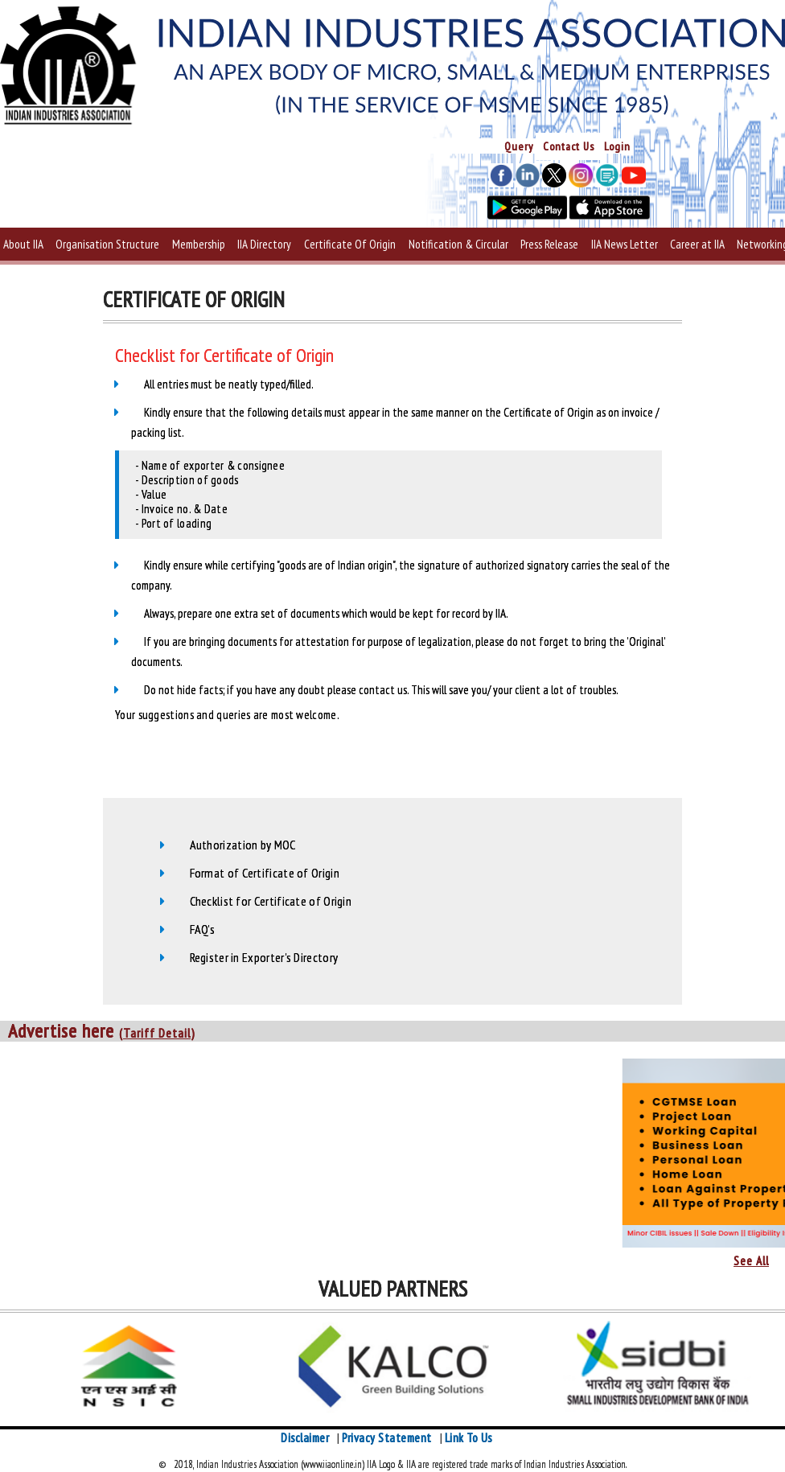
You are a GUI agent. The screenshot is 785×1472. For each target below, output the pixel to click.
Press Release (549, 244)
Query (518, 146)
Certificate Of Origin (350, 244)
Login (617, 146)
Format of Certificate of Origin (264, 873)
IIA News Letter (624, 244)
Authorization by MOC (243, 845)
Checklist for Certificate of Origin (271, 901)
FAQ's (203, 929)
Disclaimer (305, 1437)
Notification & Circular (458, 244)
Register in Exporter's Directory (264, 957)
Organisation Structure (107, 244)
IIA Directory (264, 244)
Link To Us (468, 1437)
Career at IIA (697, 244)
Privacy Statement (387, 1437)
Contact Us (568, 146)
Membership (198, 244)
